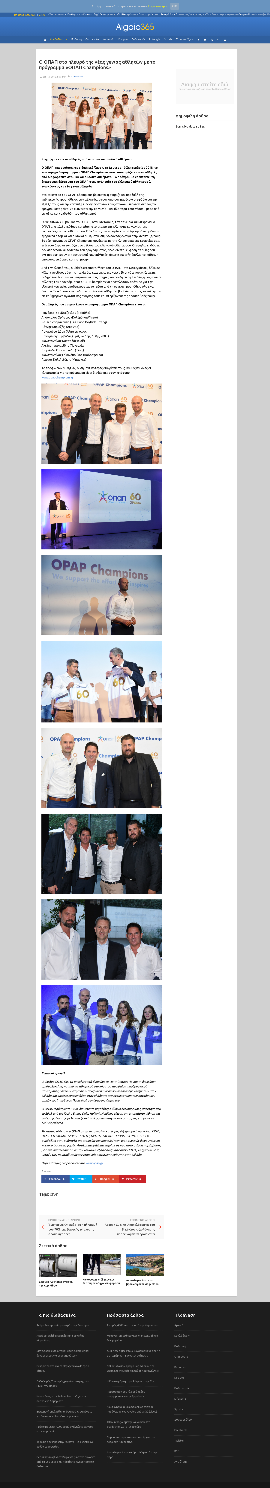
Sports (168, 39)
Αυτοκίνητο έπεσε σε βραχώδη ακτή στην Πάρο (142, 1282)
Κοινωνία (109, 39)
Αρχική (179, 1325)
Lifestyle (154, 39)
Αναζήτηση (182, 1461)
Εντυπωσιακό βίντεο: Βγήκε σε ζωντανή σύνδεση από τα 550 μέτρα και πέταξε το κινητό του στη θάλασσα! (66, 1462)
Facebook (180, 1430)
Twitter (179, 1440)
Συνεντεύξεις (185, 39)
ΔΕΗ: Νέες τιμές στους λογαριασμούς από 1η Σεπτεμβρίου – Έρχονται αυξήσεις (160, 14)
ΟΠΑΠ (54, 1194)
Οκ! (174, 6)
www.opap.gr (94, 1163)
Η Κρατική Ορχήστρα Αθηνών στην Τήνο (131, 1381)
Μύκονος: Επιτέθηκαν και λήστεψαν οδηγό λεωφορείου (89, 14)
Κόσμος (123, 39)
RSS (176, 1451)
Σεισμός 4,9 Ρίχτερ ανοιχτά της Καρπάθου (56, 1283)
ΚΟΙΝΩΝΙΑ (77, 76)
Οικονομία (92, 39)
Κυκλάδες (56, 39)
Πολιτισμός (139, 39)
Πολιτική (76, 39)
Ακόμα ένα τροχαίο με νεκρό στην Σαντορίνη (63, 1325)
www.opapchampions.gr (57, 377)
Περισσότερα (157, 6)
